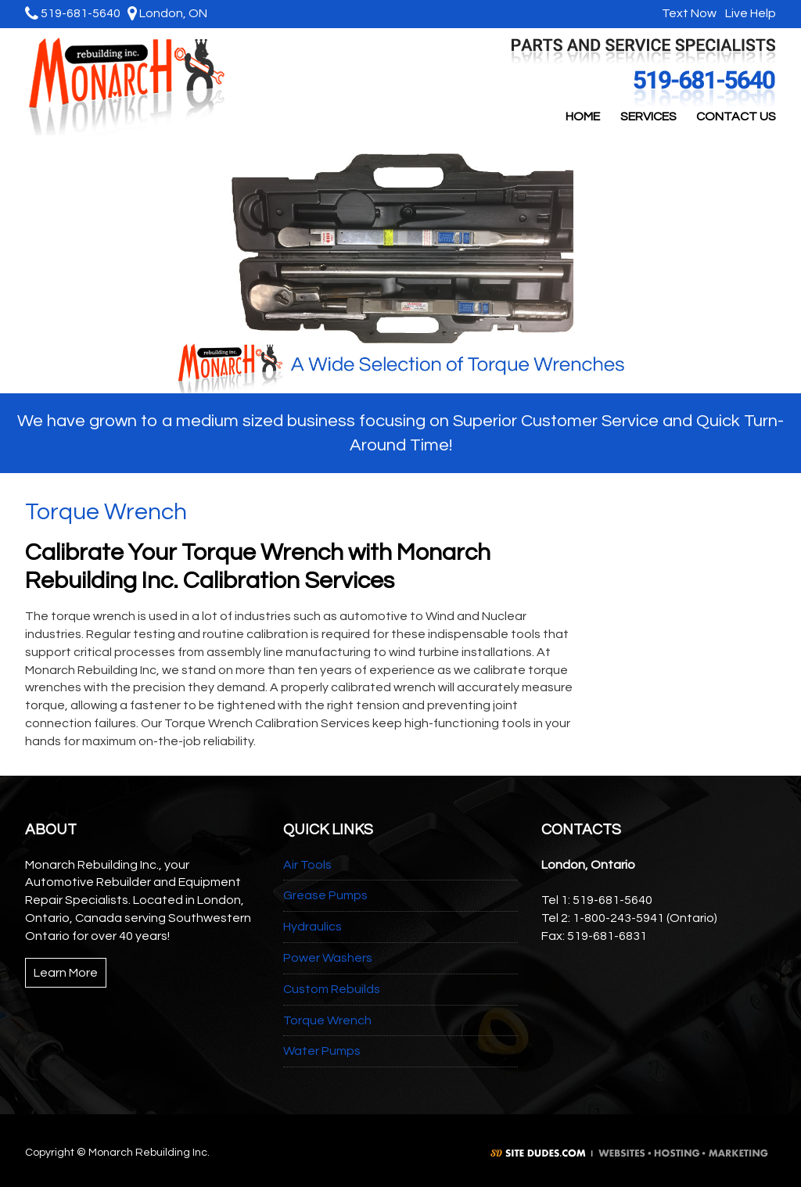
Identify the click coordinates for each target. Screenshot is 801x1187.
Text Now (687, 13)
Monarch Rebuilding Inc (128, 85)
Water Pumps (322, 1051)
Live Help (748, 13)
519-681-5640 (72, 13)
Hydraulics (312, 926)
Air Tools (307, 865)
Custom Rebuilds (331, 989)
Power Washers (327, 958)
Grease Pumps (325, 895)
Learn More (66, 972)
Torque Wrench (327, 1020)
